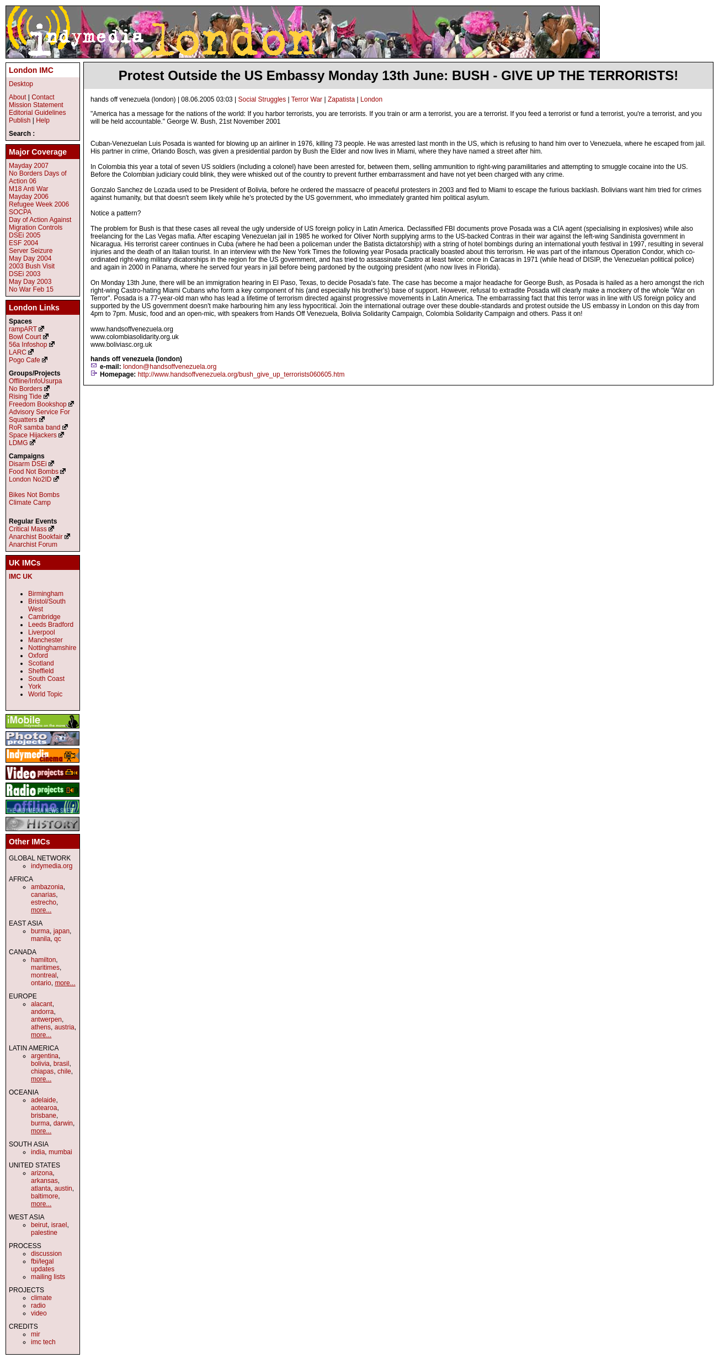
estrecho (43, 902)
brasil (62, 1064)
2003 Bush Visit (32, 266)
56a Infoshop (28, 344)
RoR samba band (34, 427)
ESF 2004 (23, 243)
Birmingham (45, 594)
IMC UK (21, 576)
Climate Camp (30, 502)
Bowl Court (25, 337)
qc (57, 939)
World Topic (45, 694)
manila (40, 939)
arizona (41, 1173)
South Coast (46, 679)
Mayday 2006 (29, 196)
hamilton (43, 960)
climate (41, 1298)
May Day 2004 (30, 258)
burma (40, 931)
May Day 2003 (30, 282)
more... (41, 910)
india (38, 1152)
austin (63, 1188)
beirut (39, 1225)
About (17, 97)
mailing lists (48, 1277)
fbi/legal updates (43, 1265)
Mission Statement (36, 105)
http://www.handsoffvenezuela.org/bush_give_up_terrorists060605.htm (241, 374)
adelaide (43, 1100)
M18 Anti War (29, 189)
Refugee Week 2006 (39, 204)
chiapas (42, 1071)
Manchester (45, 640)
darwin (63, 1123)
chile (64, 1071)
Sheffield (41, 671)
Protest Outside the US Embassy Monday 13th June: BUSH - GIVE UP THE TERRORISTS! (398, 75)
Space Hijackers (33, 435)
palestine (44, 1233)
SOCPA (20, 212)
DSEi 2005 (24, 235)
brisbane (43, 1115)
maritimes (45, 967)
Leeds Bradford (50, 624)
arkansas (44, 1181)
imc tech (43, 1342)
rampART (23, 329)
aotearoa (44, 1108)
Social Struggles (262, 99)
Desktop (21, 84)
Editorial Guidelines (37, 113)
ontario (41, 983)
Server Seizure (30, 251)
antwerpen (46, 1019)
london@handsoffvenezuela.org (169, 367)
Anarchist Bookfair (35, 537)
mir (35, 1334)
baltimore (44, 1196)
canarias (43, 895)
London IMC (31, 70)
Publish (19, 120)
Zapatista (341, 99)
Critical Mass (28, 529)
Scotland (41, 663)
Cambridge (44, 617)
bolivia (40, 1064)
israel (59, 1225)
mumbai (60, 1152)
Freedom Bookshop (38, 404)
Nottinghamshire (52, 648)
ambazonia (47, 887)
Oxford (38, 655)
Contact (42, 97)
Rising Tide (26, 396)
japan (62, 931)
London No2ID (30, 479)
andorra (42, 1012)
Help (43, 120)
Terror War (306, 99)
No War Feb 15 (31, 289)
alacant (41, 1004)
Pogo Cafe (24, 360)
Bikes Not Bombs (34, 495)
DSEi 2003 (24, 274)
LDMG (18, 443)
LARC (17, 352)
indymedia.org (51, 866)
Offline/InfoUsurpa (35, 381)
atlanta (41, 1188)
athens (41, 1027)
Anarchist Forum (33, 544)
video (39, 1313)
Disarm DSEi (28, 464)
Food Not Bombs (33, 471)
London (371, 99)
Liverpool (41, 632)
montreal (44, 975)
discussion (46, 1253)
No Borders (25, 389)
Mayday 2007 (29, 166)
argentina (44, 1056)
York (34, 686)
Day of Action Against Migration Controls (40, 223)
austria (64, 1027)
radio (38, 1305)
